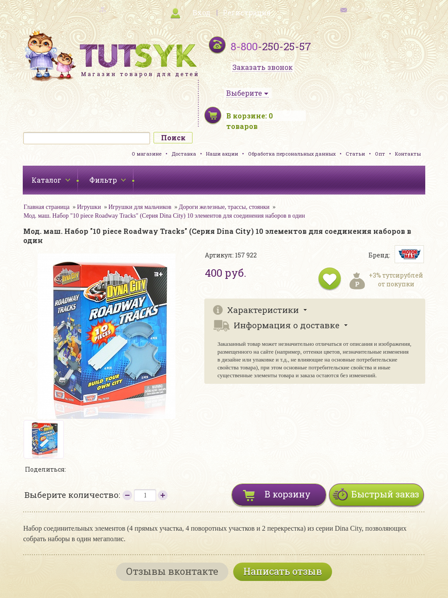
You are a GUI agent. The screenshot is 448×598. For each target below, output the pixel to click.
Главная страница (47, 207)
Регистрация (247, 12)
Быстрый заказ (385, 494)
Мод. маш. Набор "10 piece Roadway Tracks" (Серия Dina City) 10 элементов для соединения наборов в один (164, 215)
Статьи (355, 153)
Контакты (408, 153)
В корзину (288, 494)
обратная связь (367, 9)
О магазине (146, 153)
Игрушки (89, 207)
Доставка (184, 153)
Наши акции (222, 153)
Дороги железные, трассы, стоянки (224, 207)
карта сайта (82, 9)
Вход (201, 12)
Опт (380, 153)
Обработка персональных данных (292, 153)
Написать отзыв (282, 571)
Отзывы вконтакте (172, 571)
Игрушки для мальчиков (140, 207)
